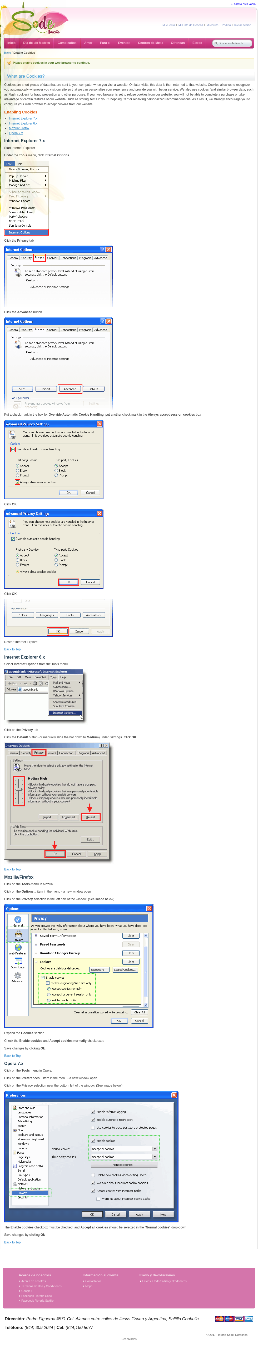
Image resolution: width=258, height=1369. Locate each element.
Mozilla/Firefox (19, 128)
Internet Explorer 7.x (23, 118)
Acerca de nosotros (33, 1281)
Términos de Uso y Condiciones (41, 1286)
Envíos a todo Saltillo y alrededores (164, 1281)
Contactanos (93, 1281)
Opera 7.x (16, 133)
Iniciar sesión (242, 25)
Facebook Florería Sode (36, 1295)
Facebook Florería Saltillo (37, 1300)
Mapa (88, 1286)
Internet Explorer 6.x (23, 123)
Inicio (7, 52)
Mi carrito (212, 25)
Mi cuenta (168, 25)
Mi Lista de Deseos (190, 25)
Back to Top (12, 649)
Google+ (26, 1290)
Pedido (226, 25)
